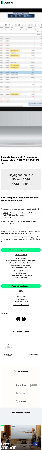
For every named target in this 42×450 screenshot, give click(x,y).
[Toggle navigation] (40, 2)
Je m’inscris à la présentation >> (21, 250)
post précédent (18, 319)
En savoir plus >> (8, 217)
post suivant (23, 319)
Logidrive (5, 313)
